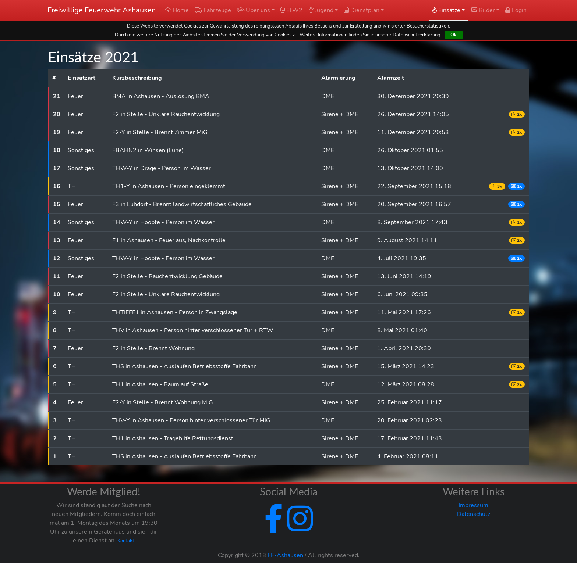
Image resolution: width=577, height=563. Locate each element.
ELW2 (291, 10)
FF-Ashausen (285, 555)
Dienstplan (361, 10)
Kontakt (125, 541)
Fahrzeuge (213, 10)
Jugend (320, 10)
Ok (453, 35)
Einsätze (446, 10)
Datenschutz (473, 514)
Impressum (473, 505)
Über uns (253, 10)
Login (516, 10)
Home (176, 10)
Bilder (483, 10)
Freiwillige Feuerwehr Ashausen (101, 10)
